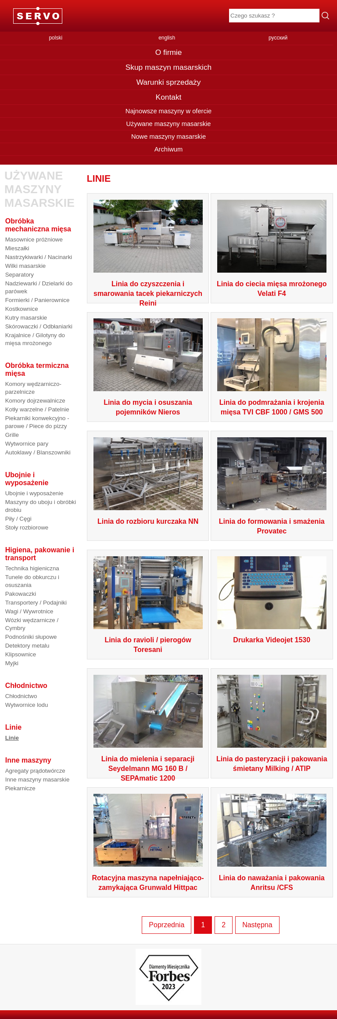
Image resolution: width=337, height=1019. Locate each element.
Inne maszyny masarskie (37, 779)
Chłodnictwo (21, 696)
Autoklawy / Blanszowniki (38, 452)
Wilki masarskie (25, 266)
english (166, 38)
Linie (12, 738)
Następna (257, 925)
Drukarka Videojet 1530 (271, 640)
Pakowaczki (20, 594)
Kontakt (169, 97)
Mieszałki (17, 248)
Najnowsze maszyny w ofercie (168, 111)
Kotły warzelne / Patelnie (37, 409)
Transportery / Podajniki (36, 602)
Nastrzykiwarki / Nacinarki (38, 257)
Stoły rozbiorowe (27, 527)
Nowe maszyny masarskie (168, 136)
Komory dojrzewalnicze (35, 400)
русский (278, 38)
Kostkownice (21, 309)
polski (55, 38)
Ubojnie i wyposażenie (34, 493)
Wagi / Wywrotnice (29, 611)
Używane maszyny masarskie (168, 123)
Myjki (11, 663)
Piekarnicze (20, 788)
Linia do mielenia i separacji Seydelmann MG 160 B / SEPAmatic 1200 (148, 768)
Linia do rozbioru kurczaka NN (147, 521)
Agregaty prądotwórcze (35, 770)
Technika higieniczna (32, 568)
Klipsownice (20, 654)
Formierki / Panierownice (37, 300)
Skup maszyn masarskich (168, 67)
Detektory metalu (27, 645)
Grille (12, 435)
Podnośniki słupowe (31, 637)
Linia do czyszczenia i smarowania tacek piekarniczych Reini (147, 293)
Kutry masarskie (26, 317)
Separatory (19, 274)
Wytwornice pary (26, 443)
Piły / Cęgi (18, 518)
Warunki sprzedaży (168, 82)
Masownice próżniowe (34, 239)
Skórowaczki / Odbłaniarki (38, 326)
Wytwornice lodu (26, 705)
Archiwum (168, 149)
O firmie (168, 52)
